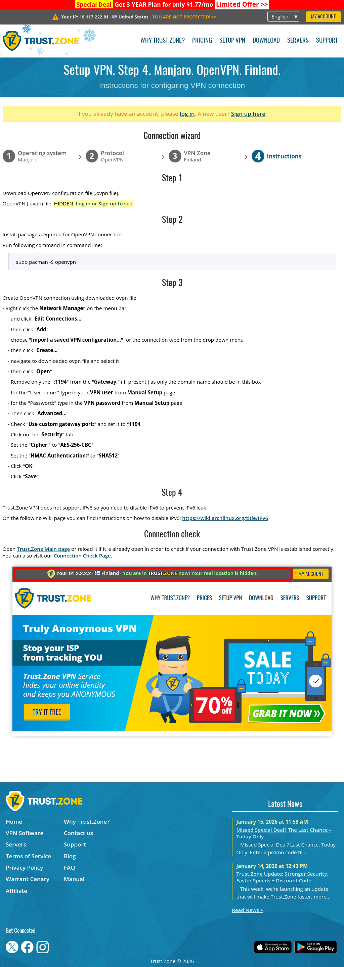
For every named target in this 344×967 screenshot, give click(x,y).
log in (187, 113)
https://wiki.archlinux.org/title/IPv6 (225, 518)
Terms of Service (28, 856)
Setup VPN (232, 41)
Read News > (247, 910)
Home (14, 821)
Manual (74, 879)
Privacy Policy (24, 867)
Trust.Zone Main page (43, 548)
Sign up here (248, 113)
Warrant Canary (27, 879)
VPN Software (24, 833)
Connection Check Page (82, 555)
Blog (70, 856)
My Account (323, 16)
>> (242, 4)
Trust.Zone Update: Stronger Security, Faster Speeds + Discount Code (282, 877)
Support (327, 41)
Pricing (202, 41)
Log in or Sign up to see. (105, 203)
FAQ (69, 867)
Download (266, 41)
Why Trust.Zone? (162, 41)
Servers (298, 41)
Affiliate (16, 891)
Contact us (78, 833)
